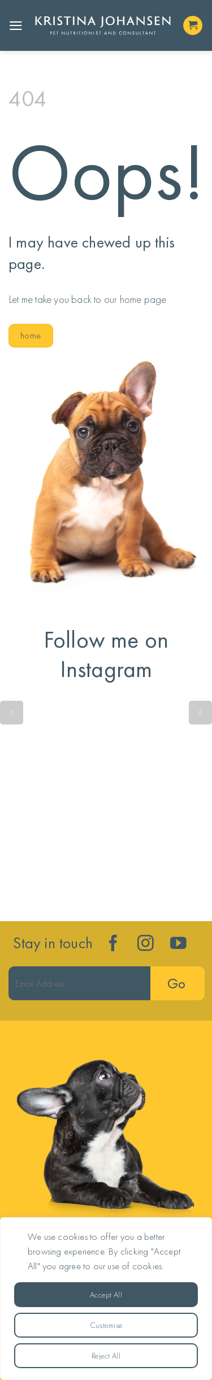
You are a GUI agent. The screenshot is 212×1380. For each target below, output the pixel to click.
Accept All (106, 1295)
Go (176, 983)
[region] (106, 1298)
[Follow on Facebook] (113, 944)
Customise (106, 1325)
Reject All (106, 1356)
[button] (15, 25)
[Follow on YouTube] (178, 944)
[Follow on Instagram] (145, 944)
